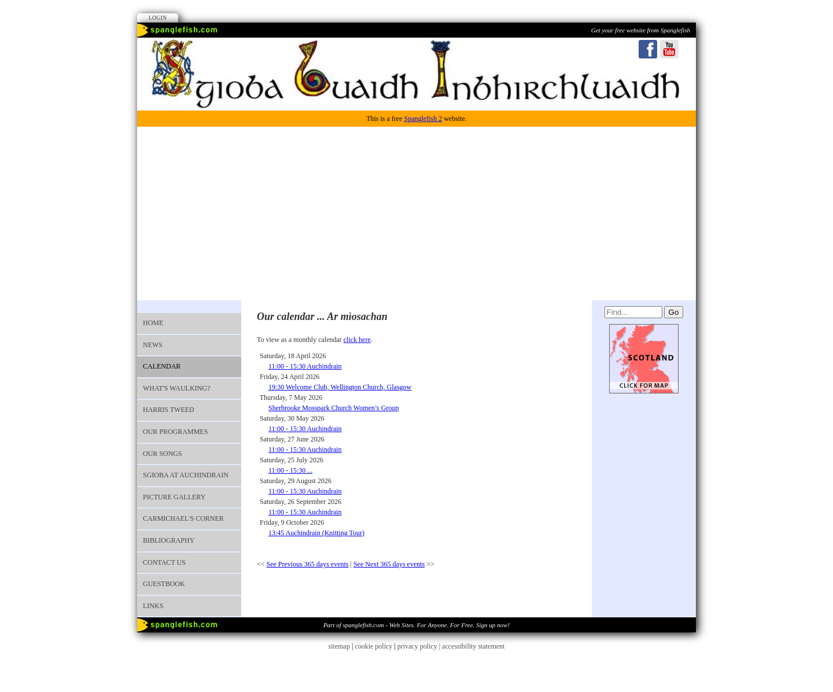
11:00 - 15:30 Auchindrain (305, 366)
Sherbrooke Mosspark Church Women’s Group (333, 408)
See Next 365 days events (389, 564)
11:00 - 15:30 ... (290, 470)
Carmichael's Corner (183, 518)
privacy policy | (419, 646)
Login (158, 17)
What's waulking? (176, 388)
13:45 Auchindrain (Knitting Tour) (316, 533)
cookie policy (373, 646)
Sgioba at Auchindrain (185, 475)
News (153, 345)
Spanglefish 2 (423, 119)
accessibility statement (473, 646)
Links (153, 606)
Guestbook (164, 584)
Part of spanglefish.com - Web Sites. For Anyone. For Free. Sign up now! (416, 624)
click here (357, 340)
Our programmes (175, 432)
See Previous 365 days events (308, 564)
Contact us (164, 562)
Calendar (161, 366)
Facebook (648, 49)
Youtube (669, 49)
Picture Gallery (174, 497)
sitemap (339, 646)
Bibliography (168, 540)
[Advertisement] (416, 213)
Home (153, 323)
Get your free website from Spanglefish (640, 30)
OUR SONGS (162, 454)
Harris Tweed (168, 410)
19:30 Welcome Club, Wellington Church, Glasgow (339, 387)
